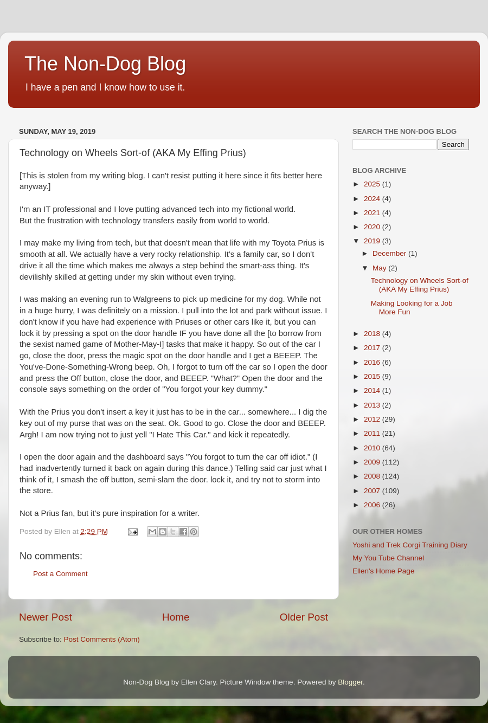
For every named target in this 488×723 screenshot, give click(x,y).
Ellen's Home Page (383, 571)
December (390, 253)
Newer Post (45, 617)
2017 (373, 348)
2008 (373, 476)
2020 (373, 227)
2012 (373, 419)
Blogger (350, 682)
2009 (373, 462)
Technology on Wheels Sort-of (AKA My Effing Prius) (419, 284)
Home (175, 617)
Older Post (304, 617)
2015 (373, 376)
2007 (373, 491)
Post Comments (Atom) (102, 639)
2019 (373, 241)
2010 (373, 448)
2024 (373, 199)
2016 (373, 362)
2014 (373, 390)
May (380, 268)
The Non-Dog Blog (105, 64)
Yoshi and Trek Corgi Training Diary (409, 545)
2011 (373, 433)
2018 (373, 334)
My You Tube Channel (388, 558)
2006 (373, 505)
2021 (373, 213)
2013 (373, 405)
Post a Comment (60, 574)
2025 (373, 184)
